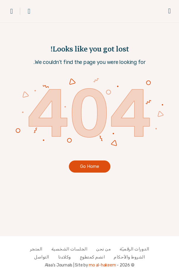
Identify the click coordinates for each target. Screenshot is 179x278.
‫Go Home (89, 166)
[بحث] (28, 11)
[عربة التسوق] (11, 11)
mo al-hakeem (102, 265)
